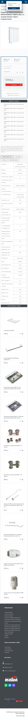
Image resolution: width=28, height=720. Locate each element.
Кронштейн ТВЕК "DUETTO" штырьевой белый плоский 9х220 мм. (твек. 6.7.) (13, 535)
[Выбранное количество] (19, 72)
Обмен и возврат (8, 616)
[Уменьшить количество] (17, 72)
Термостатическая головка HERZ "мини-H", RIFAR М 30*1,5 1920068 (14, 564)
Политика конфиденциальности (12, 617)
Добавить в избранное (14, 95)
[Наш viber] (14, 686)
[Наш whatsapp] (6, 686)
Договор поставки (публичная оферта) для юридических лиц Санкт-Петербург (12, 630)
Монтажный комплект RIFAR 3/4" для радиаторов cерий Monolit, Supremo (12, 388)
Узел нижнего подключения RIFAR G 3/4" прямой (13, 475)
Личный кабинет (8, 612)
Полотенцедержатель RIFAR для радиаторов (11, 359)
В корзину (14, 84)
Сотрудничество (8, 650)
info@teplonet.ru (8, 663)
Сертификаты (7, 648)
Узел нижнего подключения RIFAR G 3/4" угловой (13, 446)
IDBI (23, 715)
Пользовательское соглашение (12, 619)
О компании (7, 647)
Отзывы (4, 160)
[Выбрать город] (14, 5)
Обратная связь (8, 633)
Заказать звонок (8, 667)
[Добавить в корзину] (23, 333)
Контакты (6, 652)
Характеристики (6, 156)
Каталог (3, 6)
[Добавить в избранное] (20, 333)
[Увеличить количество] (22, 72)
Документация (13, 160)
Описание (18, 156)
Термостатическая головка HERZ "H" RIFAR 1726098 (13, 593)
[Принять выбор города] (14, 8)
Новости (6, 637)
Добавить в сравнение (14, 93)
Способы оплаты (8, 614)
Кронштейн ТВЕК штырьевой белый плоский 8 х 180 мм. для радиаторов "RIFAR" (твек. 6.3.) (14, 505)
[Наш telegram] (10, 686)
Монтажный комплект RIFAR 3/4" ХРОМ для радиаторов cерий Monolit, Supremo (13, 417)
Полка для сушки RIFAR (9, 330)
